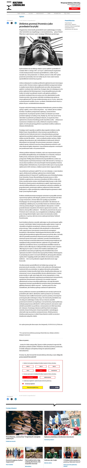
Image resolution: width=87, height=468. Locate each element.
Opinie (49, 13)
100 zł (54, 366)
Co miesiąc (30, 377)
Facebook (8, 23)
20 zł (41, 370)
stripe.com (55, 387)
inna (54, 370)
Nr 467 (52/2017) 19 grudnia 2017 (27, 20)
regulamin (32, 383)
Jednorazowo (47, 377)
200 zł (41, 366)
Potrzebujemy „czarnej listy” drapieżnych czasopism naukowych (23, 437)
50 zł (28, 370)
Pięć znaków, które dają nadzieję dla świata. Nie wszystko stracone (32, 461)
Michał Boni (28, 466)
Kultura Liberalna (16, 6)
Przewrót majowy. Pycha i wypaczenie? (14, 461)
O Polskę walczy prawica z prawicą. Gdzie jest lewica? (72, 461)
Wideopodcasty (40, 13)
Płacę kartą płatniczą (32, 387)
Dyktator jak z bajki (50, 460)
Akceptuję (30, 383)
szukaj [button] (68, 13)
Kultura (31, 13)
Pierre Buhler (9, 464)
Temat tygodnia (21, 13)
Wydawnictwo (57, 13)
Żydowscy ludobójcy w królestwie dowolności (58, 437)
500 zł (27, 366)
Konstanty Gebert (49, 439)
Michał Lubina (48, 463)
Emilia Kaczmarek (10, 441)
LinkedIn (16, 23)
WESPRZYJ (75, 8)
